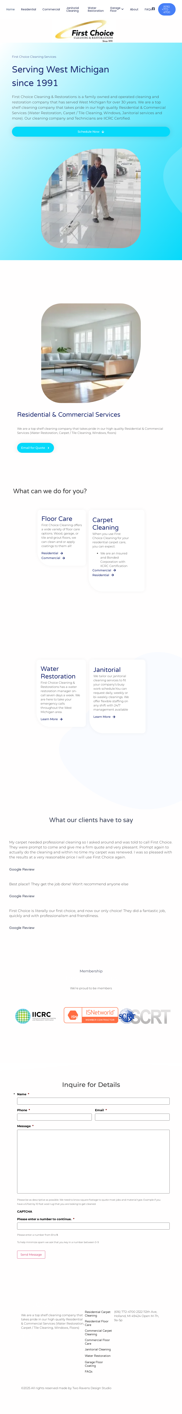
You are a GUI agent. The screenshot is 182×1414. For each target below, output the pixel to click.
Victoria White (19, 924)
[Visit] (153, 9)
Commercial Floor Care (97, 1341)
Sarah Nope (17, 892)
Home (10, 9)
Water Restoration (96, 9)
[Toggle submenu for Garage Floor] (122, 9)
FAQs (148, 9)
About (134, 9)
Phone (23, 1110)
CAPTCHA (24, 1211)
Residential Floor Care (97, 1323)
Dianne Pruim (18, 866)
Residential (28, 9)
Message (25, 1126)
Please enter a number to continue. (45, 1219)
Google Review (21, 869)
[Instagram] (30, 1336)
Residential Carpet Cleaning (98, 1313)
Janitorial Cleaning (72, 9)
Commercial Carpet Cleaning (98, 1332)
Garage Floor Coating (94, 1364)
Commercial (51, 9)
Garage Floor (115, 9)
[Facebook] (23, 1336)
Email (101, 1110)
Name (23, 1094)
